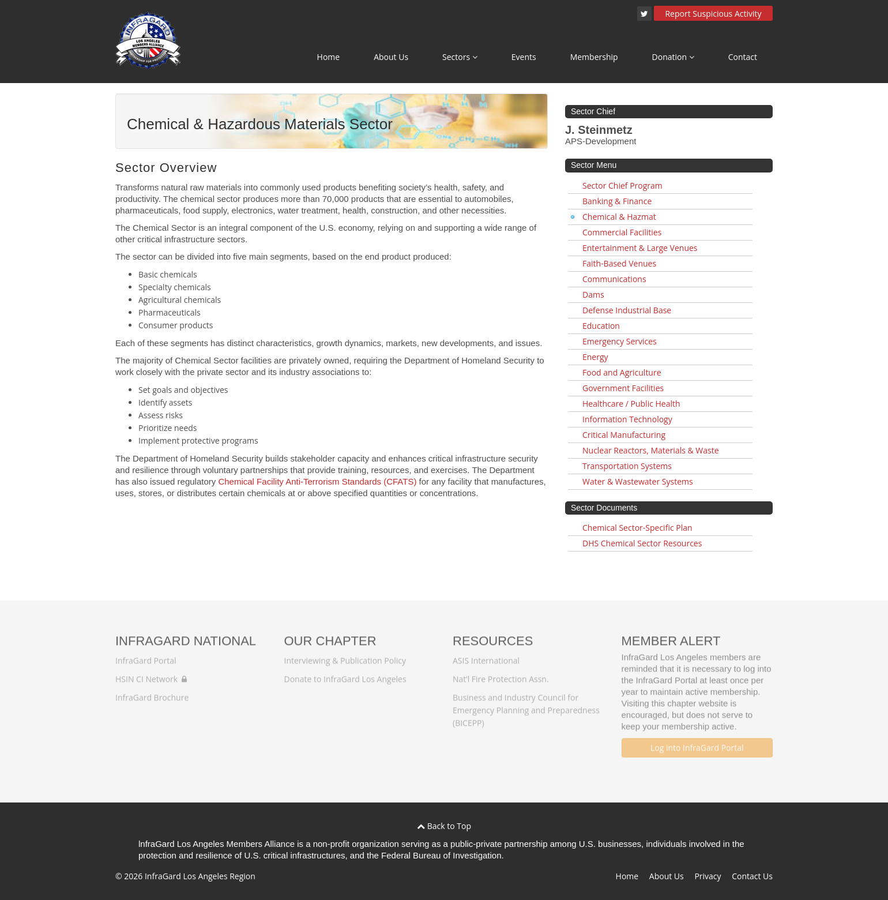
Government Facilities (623, 387)
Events (523, 56)
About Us (391, 56)
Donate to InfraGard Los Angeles (345, 674)
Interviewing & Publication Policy (345, 655)
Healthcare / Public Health (631, 403)
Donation (673, 56)
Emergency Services (619, 341)
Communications (614, 278)
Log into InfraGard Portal (697, 742)
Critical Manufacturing (623, 434)
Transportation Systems (627, 465)
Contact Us (752, 876)
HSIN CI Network (151, 674)
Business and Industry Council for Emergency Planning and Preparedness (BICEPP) (526, 705)
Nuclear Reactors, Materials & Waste (650, 450)
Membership (594, 56)
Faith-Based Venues (619, 263)
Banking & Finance (617, 201)
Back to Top (444, 825)
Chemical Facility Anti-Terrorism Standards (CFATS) (317, 481)
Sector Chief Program (622, 185)
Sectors (459, 56)
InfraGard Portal (145, 655)
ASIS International (486, 655)
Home (328, 56)
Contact (742, 56)
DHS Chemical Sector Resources (642, 543)
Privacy (707, 876)
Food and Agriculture (621, 372)
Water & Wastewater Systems (637, 481)
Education (601, 325)
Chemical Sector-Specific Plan (637, 527)
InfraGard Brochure (152, 692)
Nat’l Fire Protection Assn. (501, 674)
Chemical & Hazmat (619, 216)
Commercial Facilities (621, 232)
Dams (593, 294)
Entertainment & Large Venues (640, 247)
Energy (595, 356)
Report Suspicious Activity (713, 13)
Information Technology (627, 419)
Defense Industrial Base (626, 310)
